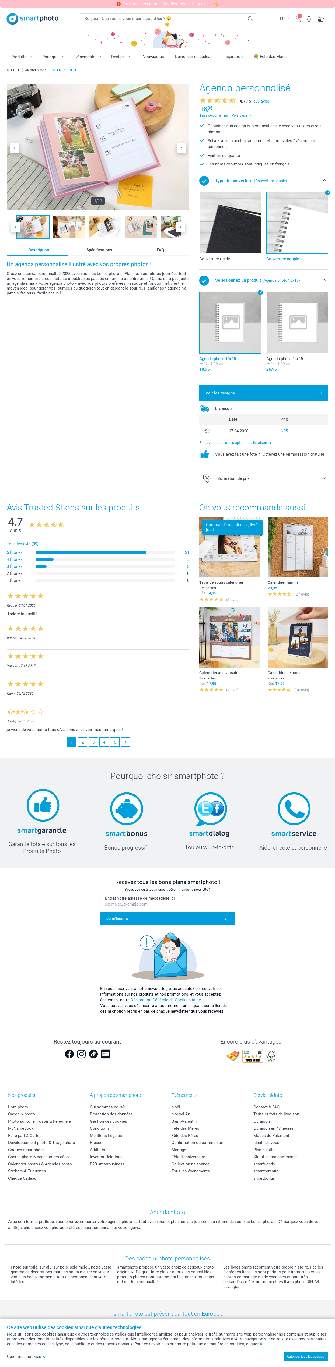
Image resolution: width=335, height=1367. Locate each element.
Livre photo (18, 1107)
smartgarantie (265, 1171)
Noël (176, 1107)
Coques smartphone (26, 1149)
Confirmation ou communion (197, 1142)
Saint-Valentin (184, 1121)
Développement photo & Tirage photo (41, 1142)
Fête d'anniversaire (188, 1156)
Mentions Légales (106, 1135)
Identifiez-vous (266, 1142)
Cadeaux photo (21, 1114)
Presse (96, 1142)
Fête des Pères (185, 1135)
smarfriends (264, 1164)
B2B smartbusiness (107, 1164)
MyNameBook (21, 1128)
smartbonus (264, 1178)
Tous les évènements (191, 1171)
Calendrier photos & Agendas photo (40, 1164)
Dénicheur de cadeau (193, 56)
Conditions (100, 1128)
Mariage (179, 1149)
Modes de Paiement (271, 1135)
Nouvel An (181, 1114)
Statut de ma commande (275, 1156)
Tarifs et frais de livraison (276, 1114)
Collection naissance (191, 1164)
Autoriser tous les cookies (305, 1356)
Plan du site (263, 1149)
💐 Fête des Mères (271, 56)
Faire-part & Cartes (24, 1135)
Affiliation (98, 1149)
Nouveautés (153, 56)
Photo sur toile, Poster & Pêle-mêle (39, 1121)
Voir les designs (220, 393)
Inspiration (233, 56)
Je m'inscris (117, 918)
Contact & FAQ (266, 1107)
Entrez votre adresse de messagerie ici (140, 898)
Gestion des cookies (108, 1121)
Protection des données (111, 1114)
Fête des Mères (185, 1128)
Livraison (261, 1121)
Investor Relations (106, 1156)
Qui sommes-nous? (107, 1107)
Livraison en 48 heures (273, 1128)
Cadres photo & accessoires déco (38, 1156)
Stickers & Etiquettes (27, 1171)
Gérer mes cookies (27, 1356)
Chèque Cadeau (22, 1178)
